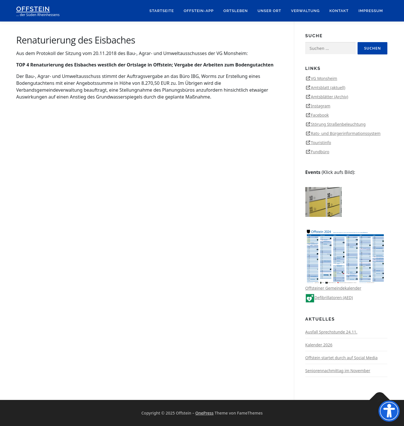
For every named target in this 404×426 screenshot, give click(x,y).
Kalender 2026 (319, 345)
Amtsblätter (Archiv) (329, 96)
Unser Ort (269, 11)
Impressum (370, 11)
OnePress (204, 413)
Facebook (320, 115)
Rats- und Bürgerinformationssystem (345, 133)
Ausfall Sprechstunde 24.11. (331, 332)
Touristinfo (321, 142)
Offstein (33, 9)
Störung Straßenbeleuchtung (338, 124)
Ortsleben (235, 11)
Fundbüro (320, 151)
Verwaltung (305, 11)
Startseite (161, 11)
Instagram (320, 106)
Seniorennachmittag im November (337, 370)
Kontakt (339, 11)
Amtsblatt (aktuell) (328, 87)
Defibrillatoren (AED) (329, 297)
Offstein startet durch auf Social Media (341, 357)
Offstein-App (199, 11)
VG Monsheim (324, 78)
